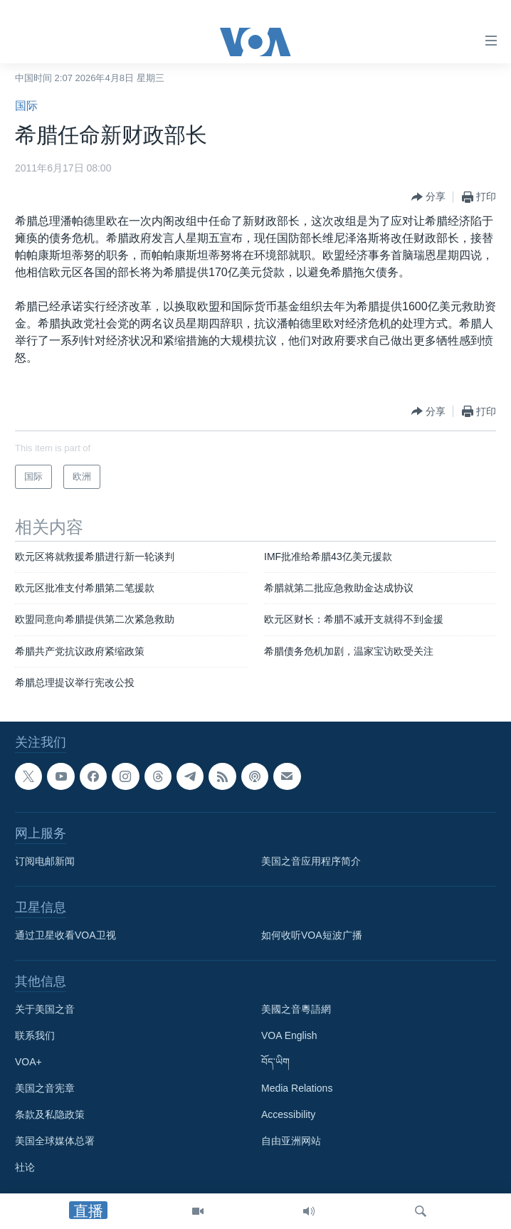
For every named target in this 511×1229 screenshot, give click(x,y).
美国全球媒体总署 (55, 1140)
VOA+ (28, 1061)
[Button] (428, 197)
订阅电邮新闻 (45, 861)
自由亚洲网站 (291, 1140)
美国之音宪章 (45, 1088)
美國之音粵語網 (296, 1009)
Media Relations (296, 1088)
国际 (26, 106)
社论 (25, 1167)
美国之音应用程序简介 (311, 861)
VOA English (289, 1035)
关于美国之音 (45, 1009)
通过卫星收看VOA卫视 (65, 935)
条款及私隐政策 (50, 1114)
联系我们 (35, 1035)
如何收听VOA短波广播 (311, 935)
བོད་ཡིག (275, 1061)
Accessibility (288, 1114)
